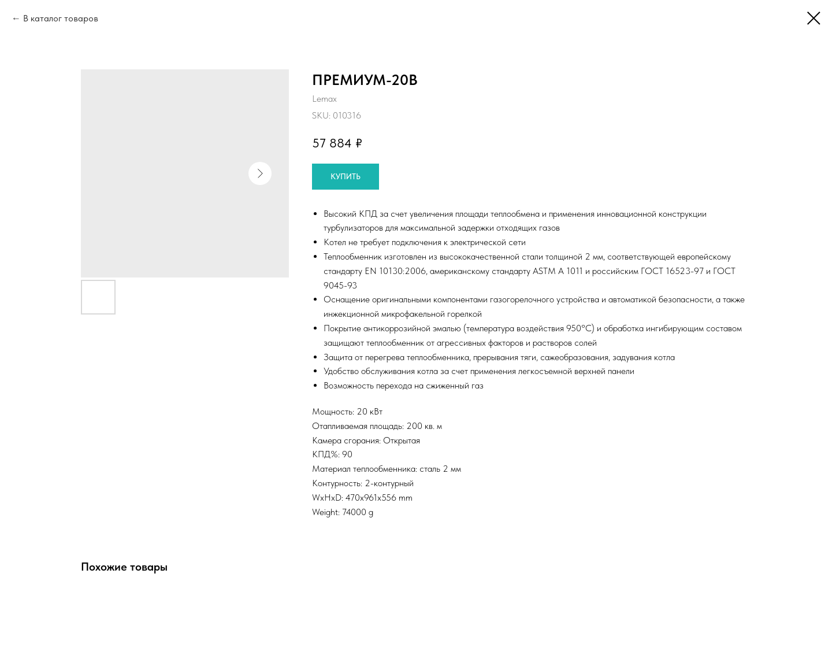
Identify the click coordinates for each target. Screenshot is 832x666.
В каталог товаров (60, 18)
